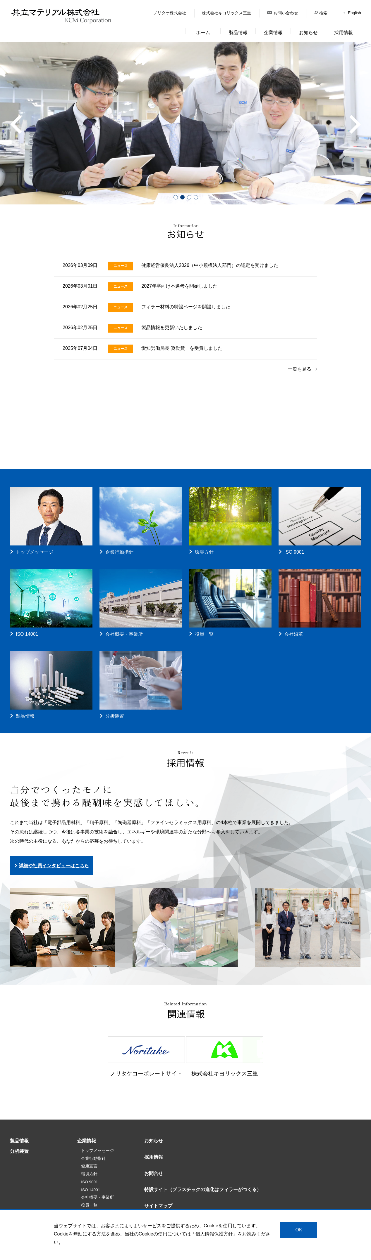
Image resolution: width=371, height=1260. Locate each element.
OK (298, 1229)
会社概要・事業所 (97, 1197)
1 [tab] (175, 197)
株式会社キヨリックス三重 (226, 13)
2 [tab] (182, 197)
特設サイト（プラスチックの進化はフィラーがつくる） (202, 1189)
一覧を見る (299, 368)
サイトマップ (158, 1205)
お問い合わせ (282, 13)
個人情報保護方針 (214, 1233)
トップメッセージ (97, 1150)
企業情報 (273, 32)
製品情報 (238, 32)
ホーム (203, 32)
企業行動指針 (93, 1158)
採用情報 (343, 32)
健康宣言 (89, 1166)
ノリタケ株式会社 (169, 13)
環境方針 (89, 1174)
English (352, 13)
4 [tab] (195, 197)
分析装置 (19, 1151)
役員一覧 (89, 1205)
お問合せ (153, 1173)
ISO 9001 (89, 1182)
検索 (320, 13)
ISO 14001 (90, 1190)
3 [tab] (189, 197)
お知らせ (308, 32)
